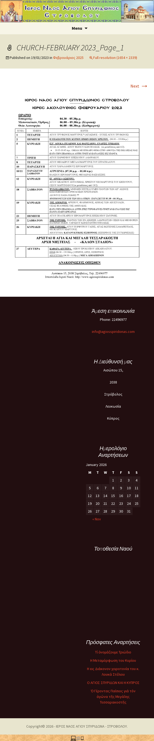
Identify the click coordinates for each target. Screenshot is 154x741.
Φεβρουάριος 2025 (68, 57)
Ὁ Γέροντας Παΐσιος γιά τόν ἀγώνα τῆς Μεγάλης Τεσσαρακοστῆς (113, 697)
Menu (77, 28)
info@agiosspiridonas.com (113, 331)
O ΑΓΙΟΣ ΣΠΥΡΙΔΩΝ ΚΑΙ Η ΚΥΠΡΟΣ (113, 682)
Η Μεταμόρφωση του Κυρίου (113, 660)
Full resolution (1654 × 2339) (115, 57)
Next (139, 86)
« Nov (96, 519)
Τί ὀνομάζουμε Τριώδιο (113, 652)
